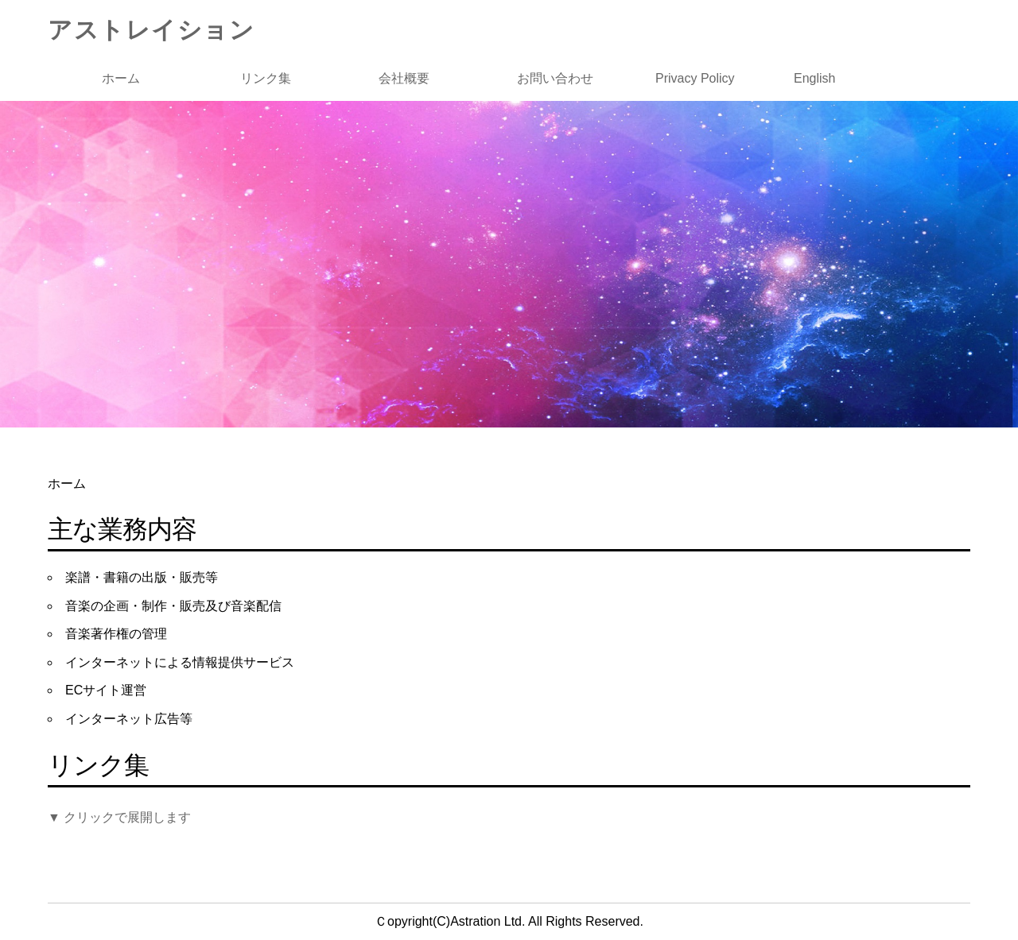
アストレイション (151, 30)
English (814, 78)
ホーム (121, 78)
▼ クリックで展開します (119, 817)
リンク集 (265, 78)
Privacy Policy (695, 78)
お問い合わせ (555, 78)
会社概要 (404, 78)
